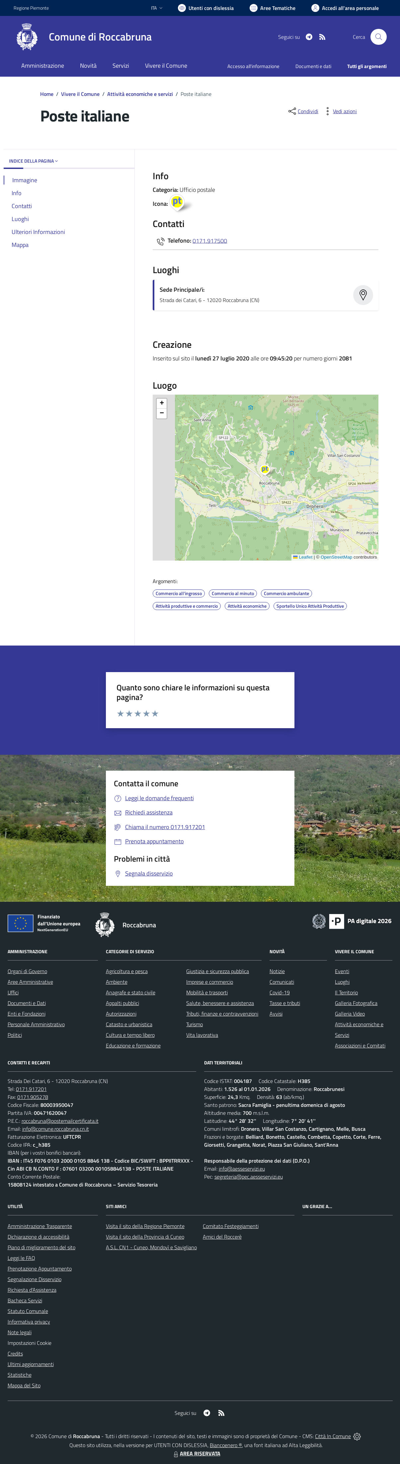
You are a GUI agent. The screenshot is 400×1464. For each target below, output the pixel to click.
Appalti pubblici (122, 1003)
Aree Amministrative (30, 982)
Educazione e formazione (133, 1045)
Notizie (277, 971)
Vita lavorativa (202, 1035)
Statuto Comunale (28, 1311)
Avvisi (276, 1014)
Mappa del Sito (24, 1385)
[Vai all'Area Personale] (345, 8)
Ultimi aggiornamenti (31, 1364)
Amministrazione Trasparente (40, 1226)
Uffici (13, 992)
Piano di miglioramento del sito (41, 1247)
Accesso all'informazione (253, 66)
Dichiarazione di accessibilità (38, 1237)
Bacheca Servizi (25, 1300)
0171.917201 (31, 1089)
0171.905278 (32, 1097)
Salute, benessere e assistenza (220, 1003)
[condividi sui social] (303, 111)
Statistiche (20, 1375)
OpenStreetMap (336, 557)
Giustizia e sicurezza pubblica (217, 971)
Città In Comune (333, 1436)
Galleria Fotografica (356, 1003)
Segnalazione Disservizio (34, 1279)
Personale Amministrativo (36, 1024)
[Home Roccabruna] (83, 36)
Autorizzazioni (121, 1014)
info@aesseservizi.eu (242, 1169)
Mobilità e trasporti (207, 992)
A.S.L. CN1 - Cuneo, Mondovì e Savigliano (151, 1247)
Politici (15, 1035)
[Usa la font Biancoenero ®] (206, 8)
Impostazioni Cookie (29, 1343)
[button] (268, 471)
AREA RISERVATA (196, 1453)
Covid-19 (280, 992)
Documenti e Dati (27, 1003)
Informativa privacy (29, 1322)
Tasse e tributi (285, 1003)
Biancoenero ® (226, 1445)
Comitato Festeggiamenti (231, 1226)
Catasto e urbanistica (129, 1024)
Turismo (194, 1024)
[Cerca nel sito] (378, 37)
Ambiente (116, 982)
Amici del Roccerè (222, 1237)
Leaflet (302, 557)
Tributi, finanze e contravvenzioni (222, 1014)
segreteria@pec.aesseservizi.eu (248, 1177)
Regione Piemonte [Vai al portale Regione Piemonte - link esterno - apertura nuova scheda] (31, 7)
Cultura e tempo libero (130, 1035)
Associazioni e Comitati (360, 1045)
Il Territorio (346, 992)
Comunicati (282, 982)
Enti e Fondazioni (26, 1014)
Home (46, 94)
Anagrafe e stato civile (130, 992)
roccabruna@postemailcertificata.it (60, 1121)
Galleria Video (350, 1014)
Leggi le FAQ (21, 1258)
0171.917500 (210, 240)
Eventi (342, 971)
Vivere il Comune (80, 94)
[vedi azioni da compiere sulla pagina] (339, 111)
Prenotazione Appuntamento (40, 1268)
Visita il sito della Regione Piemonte (145, 1226)
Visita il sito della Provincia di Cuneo (145, 1237)
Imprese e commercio (209, 982)
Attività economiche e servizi (140, 94)
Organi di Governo (27, 971)
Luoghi (342, 982)
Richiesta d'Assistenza (32, 1290)
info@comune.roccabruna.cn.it (55, 1129)
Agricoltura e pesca (127, 971)
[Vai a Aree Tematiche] (272, 8)
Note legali (20, 1332)
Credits (15, 1353)
